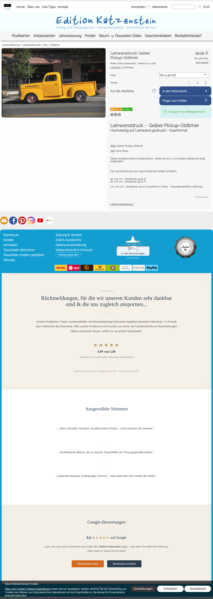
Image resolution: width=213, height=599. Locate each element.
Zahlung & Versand (69, 235)
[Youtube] (40, 220)
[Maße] (184, 75)
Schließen (170, 588)
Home (20, 7)
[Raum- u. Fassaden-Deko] (120, 35)
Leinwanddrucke (11, 45)
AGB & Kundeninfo (68, 240)
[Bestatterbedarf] (188, 35)
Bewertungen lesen (87, 563)
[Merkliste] (149, 7)
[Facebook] (13, 220)
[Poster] (90, 35)
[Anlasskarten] (44, 35)
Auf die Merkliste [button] (122, 91)
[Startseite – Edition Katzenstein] (7, 5)
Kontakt (63, 7)
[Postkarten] (21, 35)
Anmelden (138, 7)
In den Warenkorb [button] (174, 91)
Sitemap (9, 260)
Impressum (11, 235)
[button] (200, 7)
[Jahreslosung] (70, 35)
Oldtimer (55, 45)
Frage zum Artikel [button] (174, 100)
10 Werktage (122, 67)
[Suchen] (183, 7)
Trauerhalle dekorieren (19, 250)
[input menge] (197, 83)
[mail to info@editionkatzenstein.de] (4, 220)
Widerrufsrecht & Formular (74, 250)
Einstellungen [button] (143, 588)
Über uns (33, 7)
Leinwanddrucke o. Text (34, 45)
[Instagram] (31, 220)
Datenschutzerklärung (71, 245)
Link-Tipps (49, 7)
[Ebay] (49, 220)
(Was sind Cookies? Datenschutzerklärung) (28, 589)
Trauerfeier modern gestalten (23, 255)
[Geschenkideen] (158, 35)
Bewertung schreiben (124, 563)
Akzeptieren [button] (197, 588)
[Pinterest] (22, 220)
